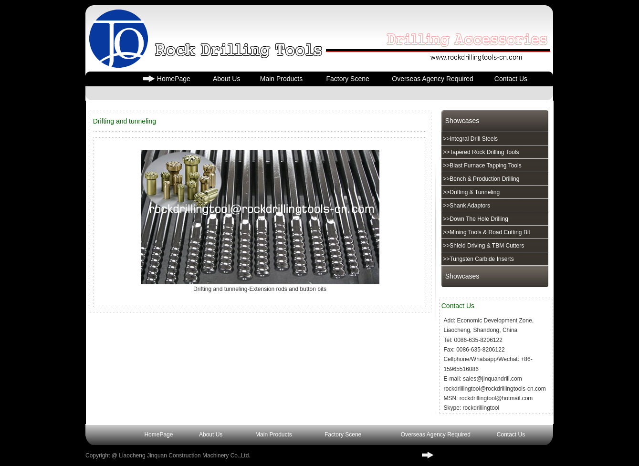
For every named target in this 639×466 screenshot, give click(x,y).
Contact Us (510, 79)
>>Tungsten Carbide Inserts (477, 259)
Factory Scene (347, 79)
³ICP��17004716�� (326, 455)
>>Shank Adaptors (465, 205)
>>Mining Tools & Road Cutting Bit (485, 232)
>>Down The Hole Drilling (474, 219)
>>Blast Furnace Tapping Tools (481, 165)
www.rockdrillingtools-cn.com (476, 455)
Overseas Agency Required (432, 79)
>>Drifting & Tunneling (470, 192)
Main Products (281, 79)
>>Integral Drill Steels (469, 138)
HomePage (173, 79)
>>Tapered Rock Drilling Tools (480, 152)
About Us (227, 79)
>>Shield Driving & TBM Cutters (482, 245)
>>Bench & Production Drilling (480, 179)
